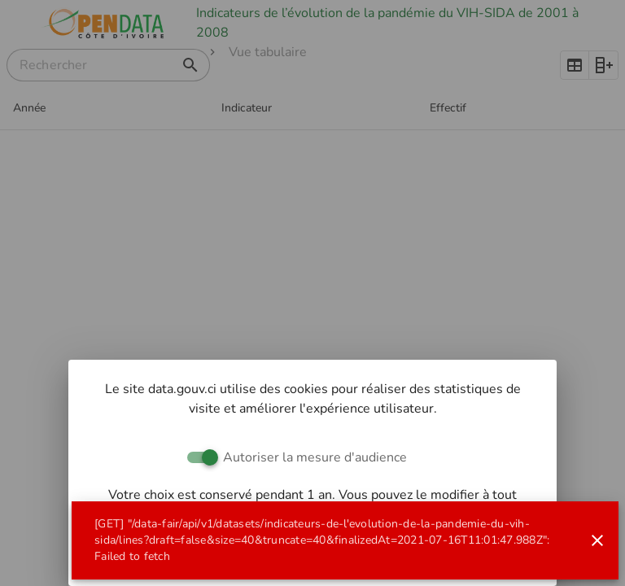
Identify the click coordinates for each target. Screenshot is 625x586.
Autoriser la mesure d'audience (315, 457)
